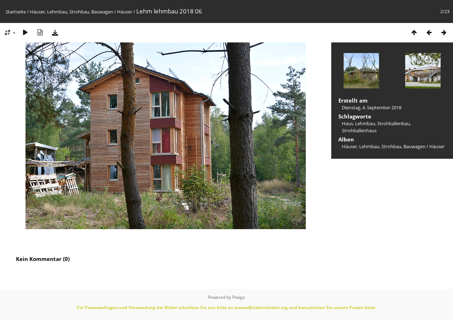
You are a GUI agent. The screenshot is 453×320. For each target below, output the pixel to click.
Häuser (124, 11)
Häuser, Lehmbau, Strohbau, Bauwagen (71, 11)
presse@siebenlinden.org (261, 307)
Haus (347, 123)
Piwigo (238, 297)
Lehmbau (365, 123)
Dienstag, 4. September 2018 (371, 107)
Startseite (16, 11)
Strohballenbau (393, 123)
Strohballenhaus (359, 130)
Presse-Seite (362, 307)
